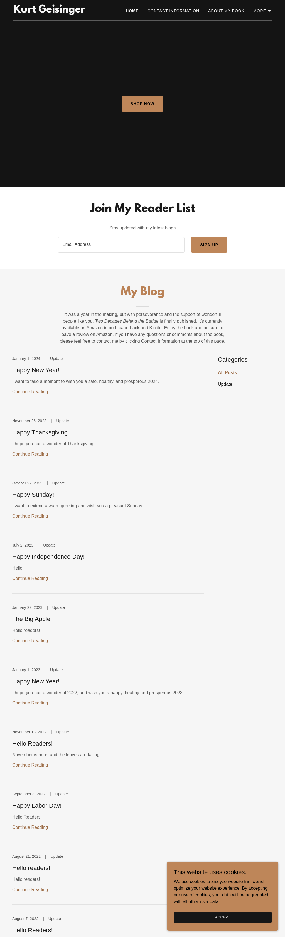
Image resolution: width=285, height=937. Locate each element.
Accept (222, 917)
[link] (49, 11)
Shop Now (142, 104)
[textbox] (121, 245)
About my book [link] (226, 11)
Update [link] (225, 384)
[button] (262, 11)
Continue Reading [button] (30, 391)
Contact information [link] (173, 11)
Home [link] (132, 11)
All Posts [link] (227, 372)
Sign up (209, 245)
